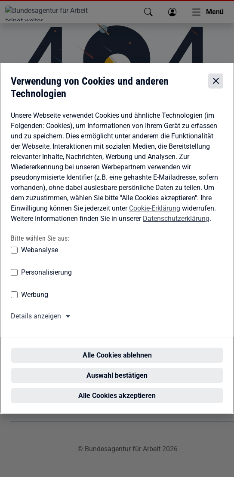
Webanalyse (39, 257)
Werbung (34, 302)
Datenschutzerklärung (176, 225)
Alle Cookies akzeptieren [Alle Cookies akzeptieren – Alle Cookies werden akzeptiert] (117, 387)
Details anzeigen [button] (36, 323)
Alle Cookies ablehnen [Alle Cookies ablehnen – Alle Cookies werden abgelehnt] (117, 346)
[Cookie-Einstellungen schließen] (215, 88)
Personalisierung (46, 279)
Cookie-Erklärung (154, 215)
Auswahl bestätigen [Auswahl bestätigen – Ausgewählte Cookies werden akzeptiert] (117, 367)
